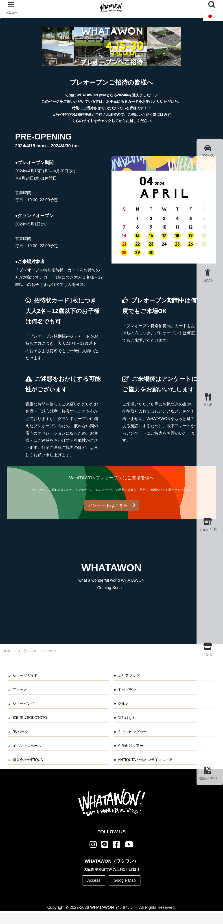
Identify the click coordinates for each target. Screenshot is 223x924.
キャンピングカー (132, 732)
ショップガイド (25, 675)
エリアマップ (129, 675)
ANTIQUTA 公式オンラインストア (145, 760)
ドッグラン (127, 690)
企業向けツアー (130, 746)
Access (93, 880)
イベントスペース (27, 746)
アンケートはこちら (112, 505)
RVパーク (20, 732)
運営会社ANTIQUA (28, 760)
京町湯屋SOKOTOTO (30, 718)
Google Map (125, 880)
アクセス (20, 690)
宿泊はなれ (127, 718)
